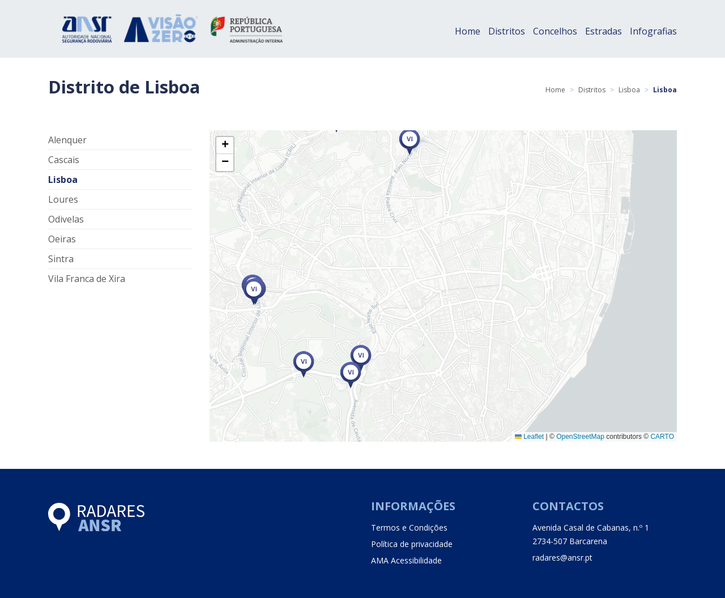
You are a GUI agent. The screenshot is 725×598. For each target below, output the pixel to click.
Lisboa (629, 90)
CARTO (662, 437)
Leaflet (529, 437)
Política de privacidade (412, 544)
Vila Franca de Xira (86, 278)
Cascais (63, 159)
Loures (63, 199)
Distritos (506, 31)
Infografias (653, 31)
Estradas (603, 31)
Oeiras (62, 239)
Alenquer (67, 140)
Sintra (61, 259)
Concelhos (555, 31)
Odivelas (66, 219)
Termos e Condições (409, 527)
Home (467, 31)
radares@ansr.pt (562, 557)
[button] (303, 364)
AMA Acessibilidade (406, 560)
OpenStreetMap (580, 437)
